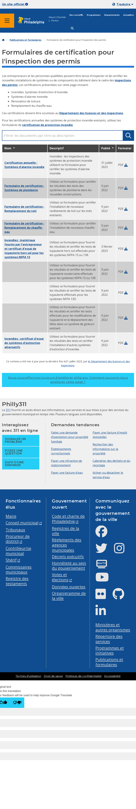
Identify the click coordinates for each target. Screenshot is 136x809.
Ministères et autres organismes (112, 627)
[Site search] (72, 28)
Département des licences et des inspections (91, 113)
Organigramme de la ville (69, 596)
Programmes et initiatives (109, 650)
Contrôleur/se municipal (18, 551)
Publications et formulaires (25, 39)
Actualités (128, 15)
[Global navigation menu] (7, 21)
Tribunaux (15, 529)
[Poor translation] (17, 702)
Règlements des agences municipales (66, 545)
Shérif (11, 560)
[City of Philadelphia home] (33, 20)
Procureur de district (18, 539)
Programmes (94, 15)
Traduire (125, 4)
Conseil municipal (22, 522)
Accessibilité (112, 676)
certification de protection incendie (47, 125)
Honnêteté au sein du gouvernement (69, 565)
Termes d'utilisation (28, 676)
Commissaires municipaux (19, 569)
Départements (112, 15)
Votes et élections (60, 577)
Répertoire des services (109, 639)
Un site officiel (15, 4)
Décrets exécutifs (68, 556)
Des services (76, 15)
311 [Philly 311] (8, 410)
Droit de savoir (53, 676)
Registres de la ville (65, 531)
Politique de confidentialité (84, 676)
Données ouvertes (68, 586)
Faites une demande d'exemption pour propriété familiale (69, 437)
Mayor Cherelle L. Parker (57, 19)
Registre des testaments (17, 581)
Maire (11, 516)
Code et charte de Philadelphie (68, 518)
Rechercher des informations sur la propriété (105, 448)
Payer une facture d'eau (67, 473)
